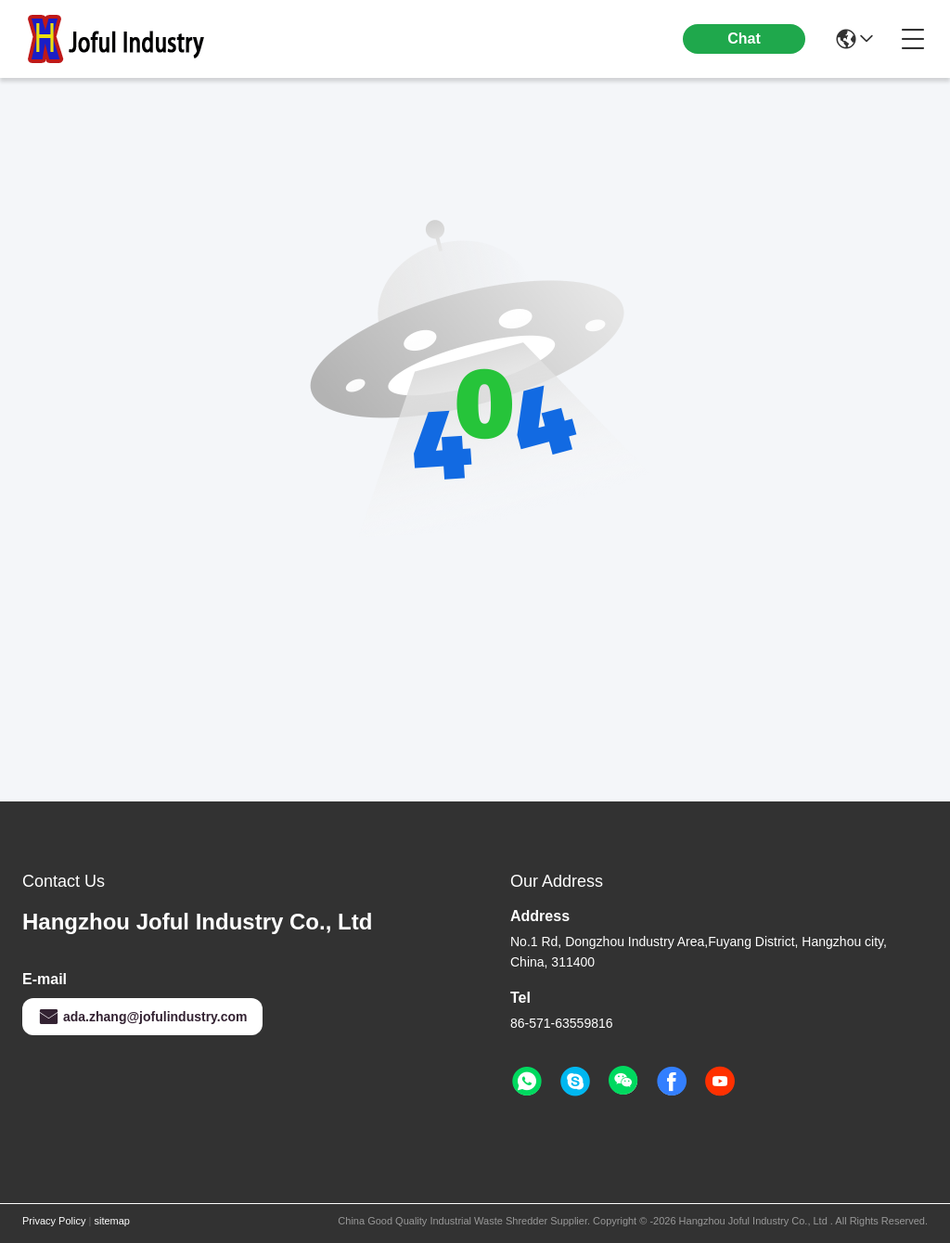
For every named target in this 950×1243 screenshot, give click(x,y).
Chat (744, 38)
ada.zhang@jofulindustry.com (142, 1016)
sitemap (112, 1220)
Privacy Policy (53, 1220)
